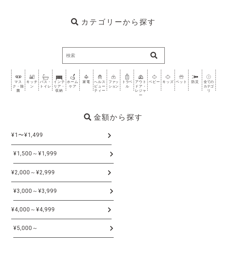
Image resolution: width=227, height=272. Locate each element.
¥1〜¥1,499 (27, 135)
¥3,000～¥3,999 (35, 191)
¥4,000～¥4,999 (33, 209)
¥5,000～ (25, 228)
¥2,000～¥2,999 (33, 172)
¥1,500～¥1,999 (35, 153)
